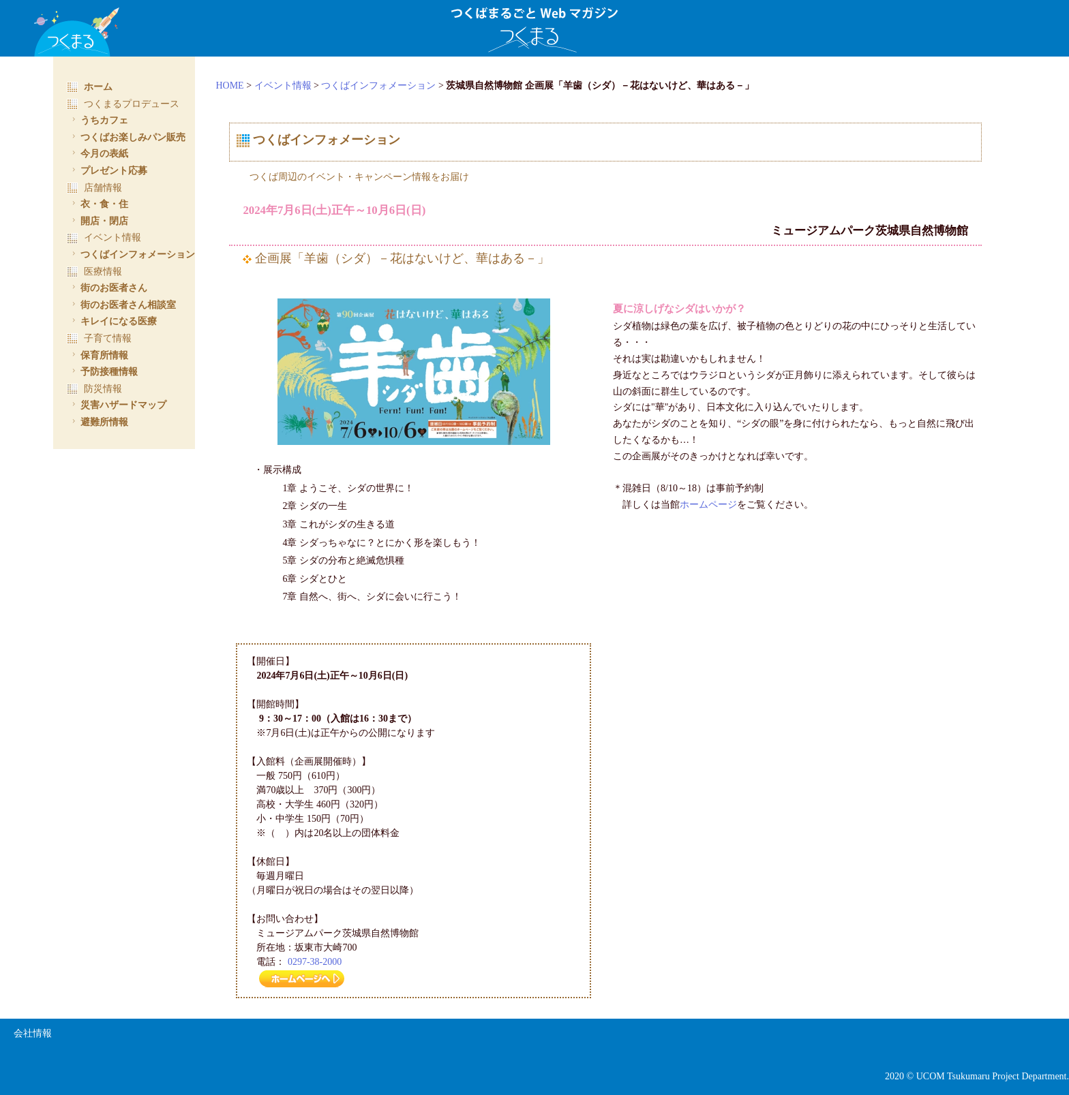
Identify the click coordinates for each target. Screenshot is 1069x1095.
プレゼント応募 (108, 170)
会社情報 (33, 1034)
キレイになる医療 (113, 320)
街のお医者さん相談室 (122, 304)
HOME (244, 85)
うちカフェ (98, 119)
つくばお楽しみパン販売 (127, 137)
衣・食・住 (98, 203)
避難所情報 (98, 421)
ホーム (89, 86)
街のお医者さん (108, 287)
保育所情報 (98, 355)
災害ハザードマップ (117, 404)
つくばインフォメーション (393, 85)
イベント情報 (298, 85)
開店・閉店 (98, 220)
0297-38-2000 (330, 962)
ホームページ (715, 504)
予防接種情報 (103, 371)
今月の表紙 (98, 153)
